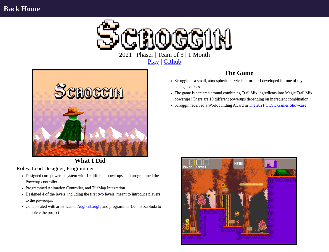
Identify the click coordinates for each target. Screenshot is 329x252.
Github (172, 61)
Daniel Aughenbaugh (82, 206)
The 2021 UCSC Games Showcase (277, 105)
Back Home (22, 9)
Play (153, 61)
